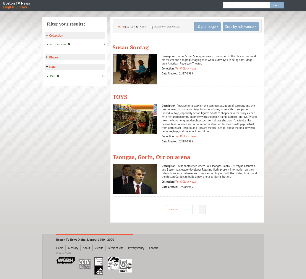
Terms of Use (115, 248)
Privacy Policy (136, 248)
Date (52, 67)
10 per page (206, 26)
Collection (56, 35)
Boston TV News (17, 5)
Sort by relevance (239, 26)
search (277, 5)
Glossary (73, 248)
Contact (153, 248)
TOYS (120, 96)
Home (59, 248)
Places (53, 57)
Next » (187, 209)
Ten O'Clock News (185, 68)
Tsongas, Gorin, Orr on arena (151, 157)
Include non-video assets (167, 26)
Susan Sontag (131, 47)
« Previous (120, 26)
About (86, 248)
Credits (99, 248)
